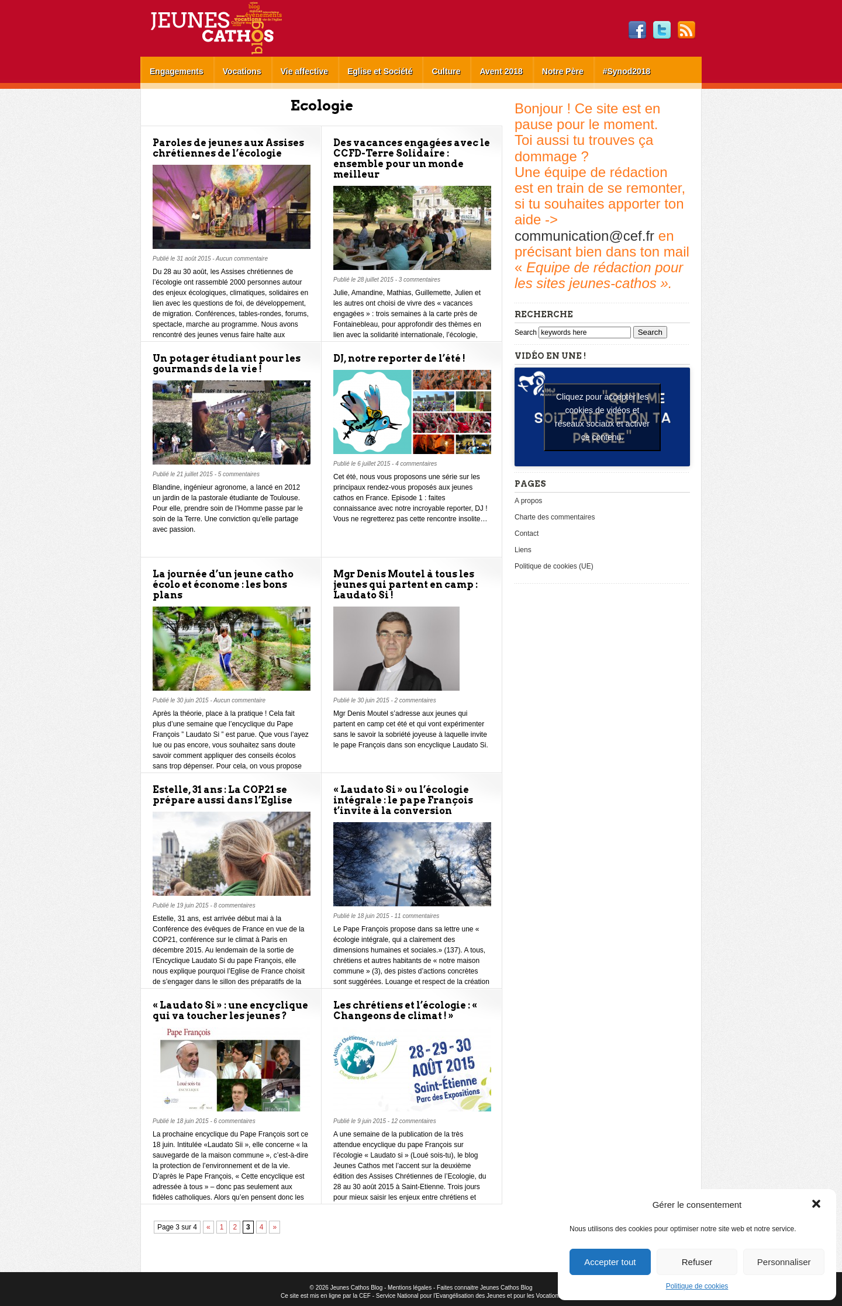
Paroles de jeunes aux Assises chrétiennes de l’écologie (228, 148)
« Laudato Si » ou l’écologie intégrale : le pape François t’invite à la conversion (403, 800)
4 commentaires (416, 463)
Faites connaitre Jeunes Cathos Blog (484, 1287)
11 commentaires (417, 916)
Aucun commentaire (242, 258)
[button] (817, 1205)
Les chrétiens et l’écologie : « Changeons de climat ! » (405, 1010)
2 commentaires (415, 700)
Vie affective (304, 71)
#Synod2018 (627, 71)
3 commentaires (419, 279)
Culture (446, 71)
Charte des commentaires (555, 517)
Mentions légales (410, 1287)
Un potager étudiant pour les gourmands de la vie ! (227, 364)
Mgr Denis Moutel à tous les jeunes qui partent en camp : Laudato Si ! (405, 585)
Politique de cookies (697, 1286)
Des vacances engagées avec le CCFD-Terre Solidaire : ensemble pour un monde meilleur (411, 158)
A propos (528, 501)
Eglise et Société (379, 71)
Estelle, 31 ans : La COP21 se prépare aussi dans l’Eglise (222, 795)
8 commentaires (235, 905)
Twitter (662, 30)
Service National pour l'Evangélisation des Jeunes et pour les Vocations (468, 1296)
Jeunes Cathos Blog (235, 28)
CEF (365, 1296)
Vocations (242, 71)
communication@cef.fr (584, 236)
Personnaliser (784, 1262)
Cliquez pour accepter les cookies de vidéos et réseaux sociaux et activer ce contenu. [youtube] (602, 417)
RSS (686, 30)
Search (527, 332)
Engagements (176, 71)
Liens (523, 550)
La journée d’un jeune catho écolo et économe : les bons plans (223, 585)
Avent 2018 (500, 71)
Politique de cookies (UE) (554, 566)
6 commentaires (235, 1121)
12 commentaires (413, 1121)
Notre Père (563, 71)
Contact (527, 533)
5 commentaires (239, 474)
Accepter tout (610, 1262)
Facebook (637, 30)
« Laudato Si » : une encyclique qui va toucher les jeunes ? (230, 1010)
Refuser (697, 1262)
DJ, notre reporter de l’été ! (399, 358)
